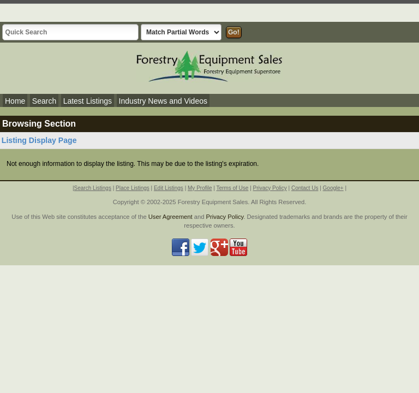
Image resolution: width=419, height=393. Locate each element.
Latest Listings (87, 101)
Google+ (333, 188)
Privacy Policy (270, 188)
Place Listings (132, 188)
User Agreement (170, 216)
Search (44, 101)
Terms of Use (232, 188)
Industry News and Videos (163, 101)
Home (15, 101)
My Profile (200, 188)
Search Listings (92, 188)
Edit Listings (168, 188)
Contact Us (304, 188)
